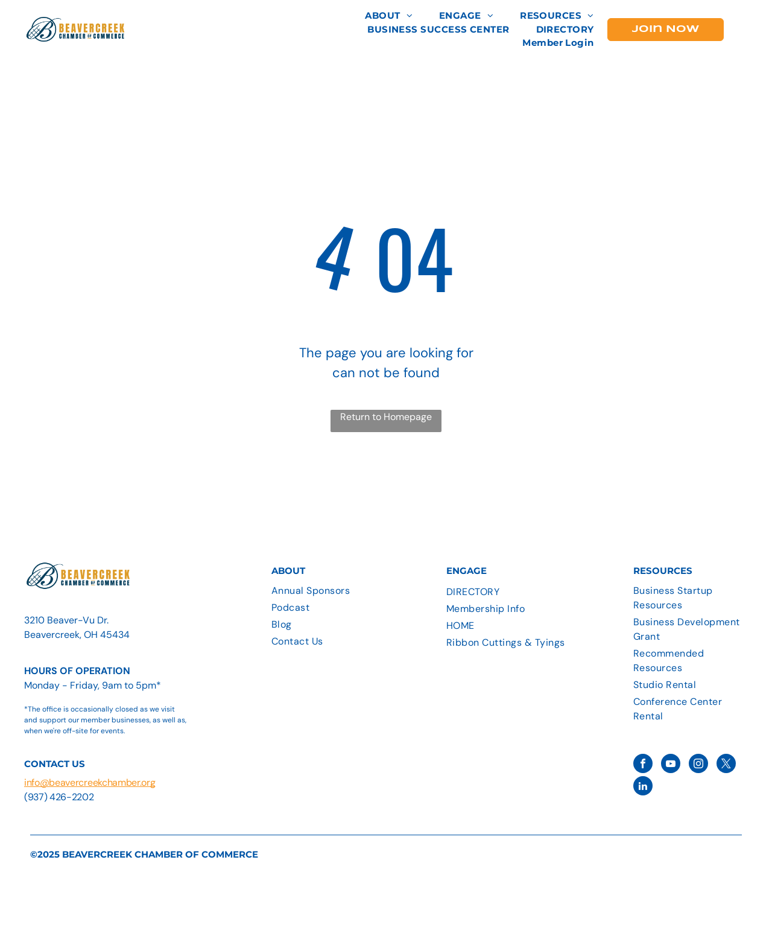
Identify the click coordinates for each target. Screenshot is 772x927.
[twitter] (726, 765)
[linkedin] (643, 787)
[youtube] (670, 765)
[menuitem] (389, 16)
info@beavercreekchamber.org (89, 782)
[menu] (745, 26)
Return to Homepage (386, 416)
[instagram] (698, 765)
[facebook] (643, 765)
